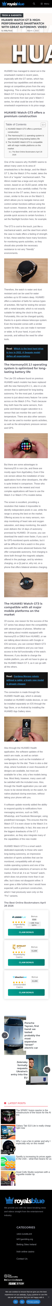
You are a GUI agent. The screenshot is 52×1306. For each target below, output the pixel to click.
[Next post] (47, 1070)
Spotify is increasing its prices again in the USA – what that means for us (26, 1163)
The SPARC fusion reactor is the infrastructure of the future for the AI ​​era (26, 1116)
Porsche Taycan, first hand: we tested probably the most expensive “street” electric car (32, 1035)
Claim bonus (26, 932)
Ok (15, 1302)
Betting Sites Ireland (26, 1244)
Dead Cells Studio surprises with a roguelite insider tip (25, 1178)
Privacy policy (33, 1302)
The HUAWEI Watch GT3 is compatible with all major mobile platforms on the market (25, 145)
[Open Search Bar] (34, 4)
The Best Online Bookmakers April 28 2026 (27, 153)
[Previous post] (5, 1035)
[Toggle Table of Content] (42, 124)
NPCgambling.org (25, 1239)
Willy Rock (8, 31)
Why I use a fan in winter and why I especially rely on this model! (25, 1147)
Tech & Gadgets (12, 15)
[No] (48, 1297)
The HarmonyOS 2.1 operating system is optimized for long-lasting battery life (26, 137)
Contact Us (22, 1259)
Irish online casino (25, 1251)
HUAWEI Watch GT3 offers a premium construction (25, 130)
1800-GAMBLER (24, 1234)
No (22, 1302)
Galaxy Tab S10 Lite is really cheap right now (26, 1132)
